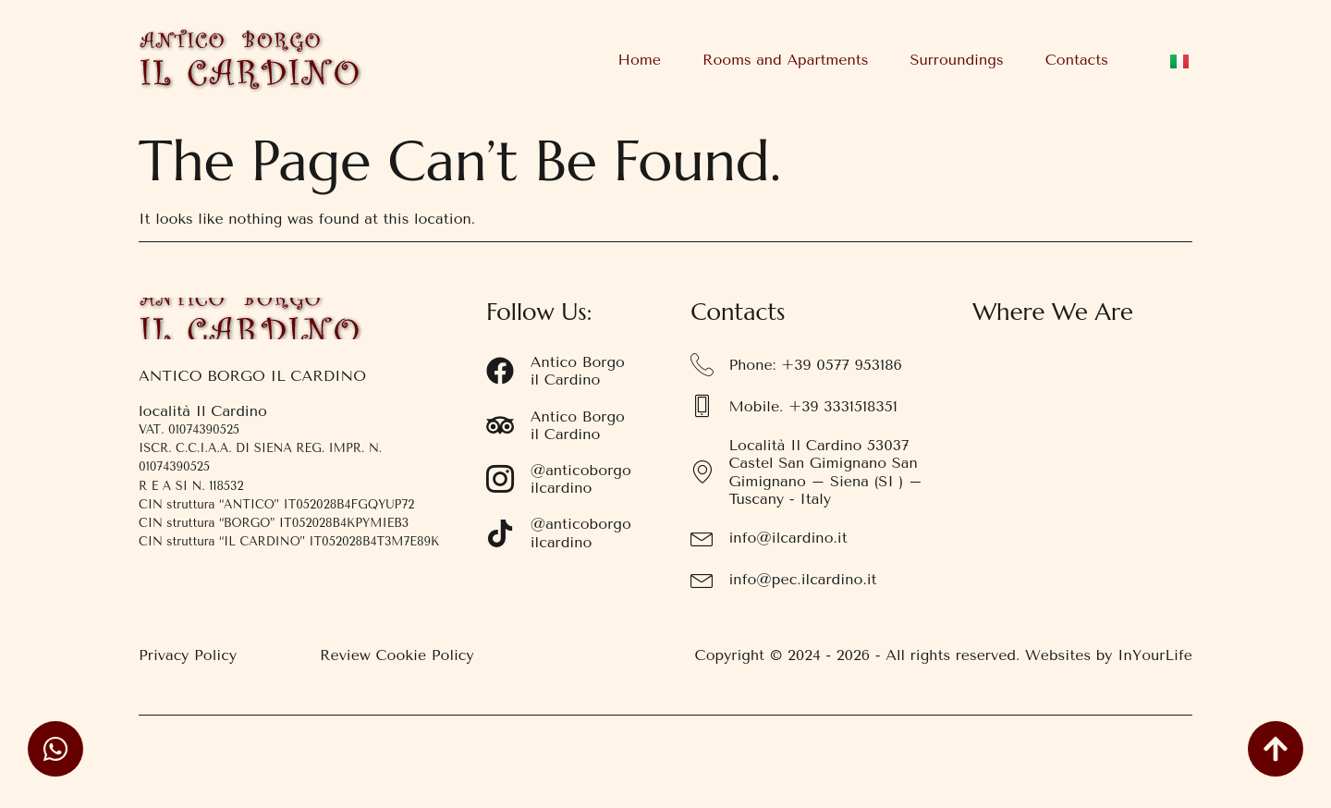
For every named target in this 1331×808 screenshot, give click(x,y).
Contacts (1076, 59)
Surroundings (956, 59)
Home (639, 59)
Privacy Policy (188, 655)
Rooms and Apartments (785, 59)
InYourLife (1154, 655)
